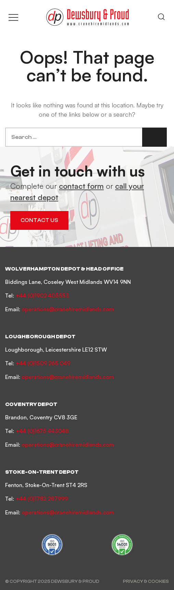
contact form (81, 186)
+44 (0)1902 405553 (42, 295)
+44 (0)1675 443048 (42, 431)
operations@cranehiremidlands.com (68, 309)
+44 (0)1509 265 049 (42, 363)
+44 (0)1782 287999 (41, 498)
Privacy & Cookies (146, 581)
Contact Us (39, 220)
